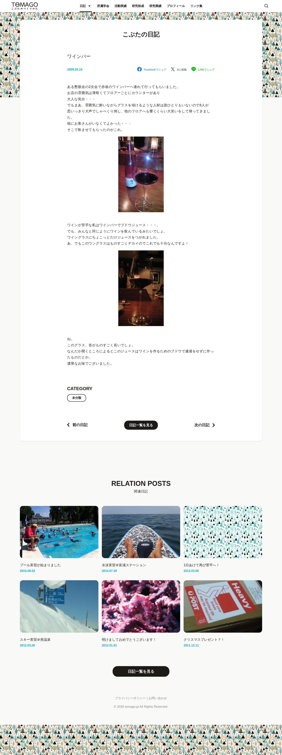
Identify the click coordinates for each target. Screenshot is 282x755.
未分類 (76, 397)
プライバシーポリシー (130, 698)
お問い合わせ (158, 698)
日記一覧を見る (141, 425)
